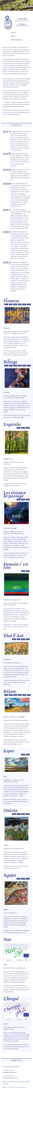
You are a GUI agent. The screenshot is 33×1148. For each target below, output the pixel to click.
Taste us (13, 32)
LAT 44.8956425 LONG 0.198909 (15, 1087)
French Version (16, 40)
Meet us (13, 36)
